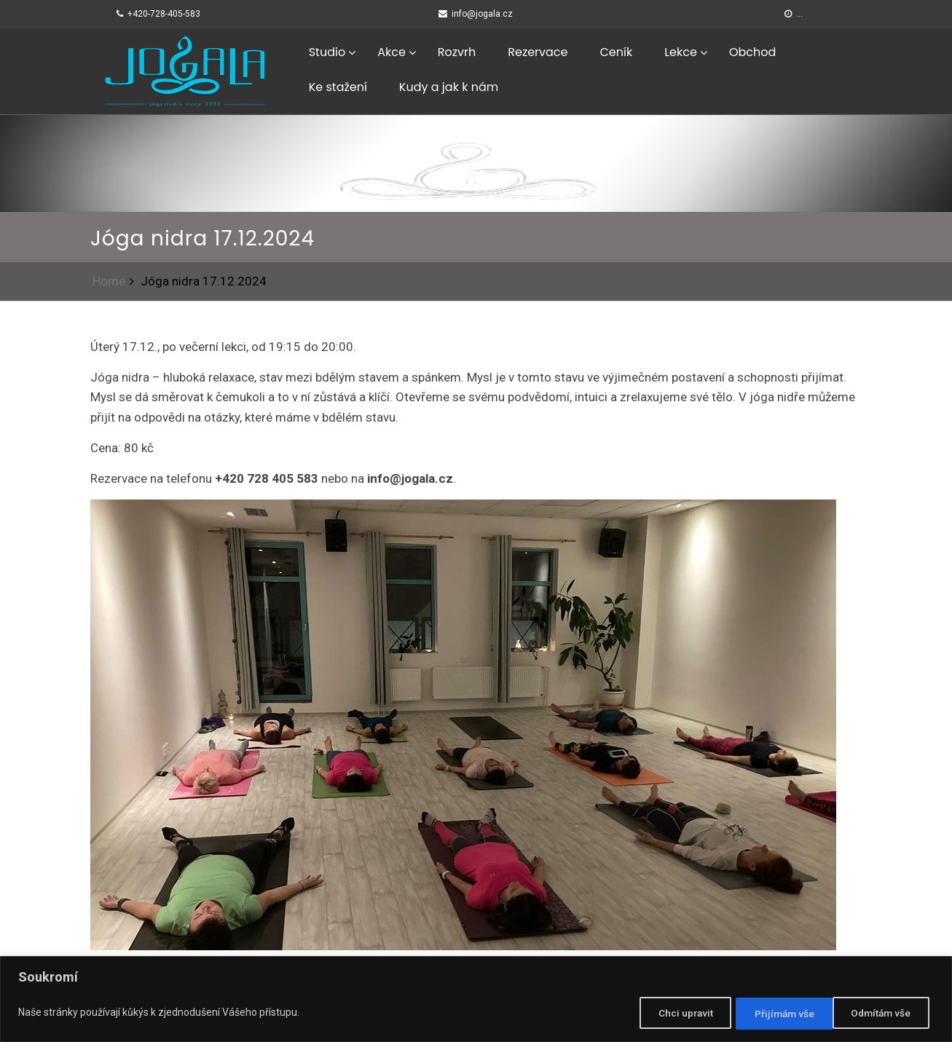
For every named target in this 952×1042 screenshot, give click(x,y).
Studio (327, 52)
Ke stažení (338, 87)
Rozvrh (457, 52)
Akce (391, 52)
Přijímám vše (882, 1013)
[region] (476, 1000)
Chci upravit (664, 1013)
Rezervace (537, 52)
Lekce (680, 52)
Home (109, 281)
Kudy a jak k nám (448, 87)
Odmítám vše (771, 1013)
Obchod (752, 52)
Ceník (615, 52)
